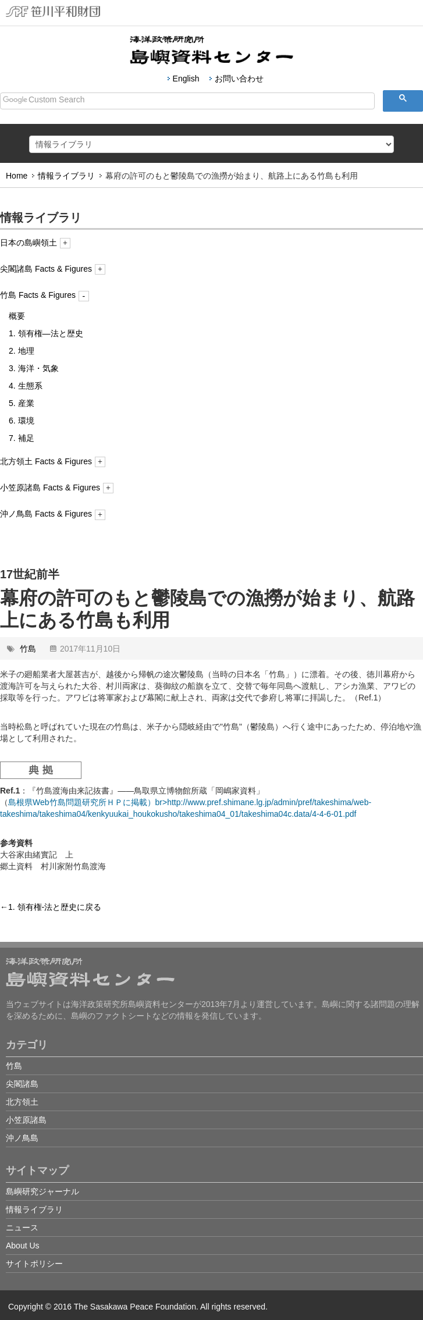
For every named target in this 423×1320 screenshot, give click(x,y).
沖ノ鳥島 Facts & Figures (52, 513)
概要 (17, 316)
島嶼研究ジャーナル (42, 1191)
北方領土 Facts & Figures (52, 461)
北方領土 (22, 1101)
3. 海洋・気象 (34, 368)
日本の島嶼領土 (35, 242)
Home (16, 175)
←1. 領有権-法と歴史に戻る (50, 907)
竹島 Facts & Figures (44, 295)
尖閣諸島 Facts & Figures (52, 268)
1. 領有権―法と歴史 (46, 333)
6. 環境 (21, 420)
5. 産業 (21, 403)
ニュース (22, 1227)
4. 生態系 (25, 385)
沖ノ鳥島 (22, 1138)
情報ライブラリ (66, 175)
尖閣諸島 (22, 1083)
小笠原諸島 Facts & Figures (56, 487)
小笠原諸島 (26, 1120)
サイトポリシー (34, 1263)
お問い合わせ (239, 78)
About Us (23, 1245)
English (186, 78)
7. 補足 (21, 438)
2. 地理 (21, 350)
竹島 (28, 648)
